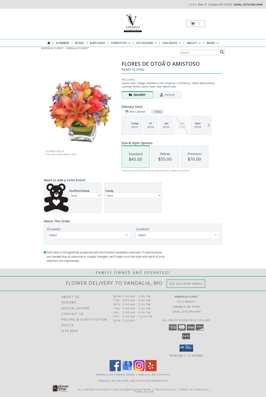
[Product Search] (199, 52)
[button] (195, 23)
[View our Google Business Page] (127, 370)
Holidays (172, 43)
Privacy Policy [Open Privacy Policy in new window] (165, 389)
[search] (222, 52)
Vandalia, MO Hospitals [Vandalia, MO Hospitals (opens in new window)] (154, 374)
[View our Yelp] (151, 370)
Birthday (97, 43)
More (213, 43)
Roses (79, 43)
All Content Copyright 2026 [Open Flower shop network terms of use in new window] (98, 389)
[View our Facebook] (115, 370)
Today (157, 111)
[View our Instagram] (139, 370)
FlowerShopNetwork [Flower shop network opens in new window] (135, 389)
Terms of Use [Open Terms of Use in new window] (144, 391)
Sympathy (121, 43)
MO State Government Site (149, 380)
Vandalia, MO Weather (113, 380)
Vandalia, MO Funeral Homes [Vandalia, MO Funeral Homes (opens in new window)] (115, 374)
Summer (62, 43)
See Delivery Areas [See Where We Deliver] (186, 284)
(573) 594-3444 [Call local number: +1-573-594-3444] (252, 4)
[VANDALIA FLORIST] (132, 22)
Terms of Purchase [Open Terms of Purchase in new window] (194, 389)
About (194, 43)
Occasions (146, 43)
